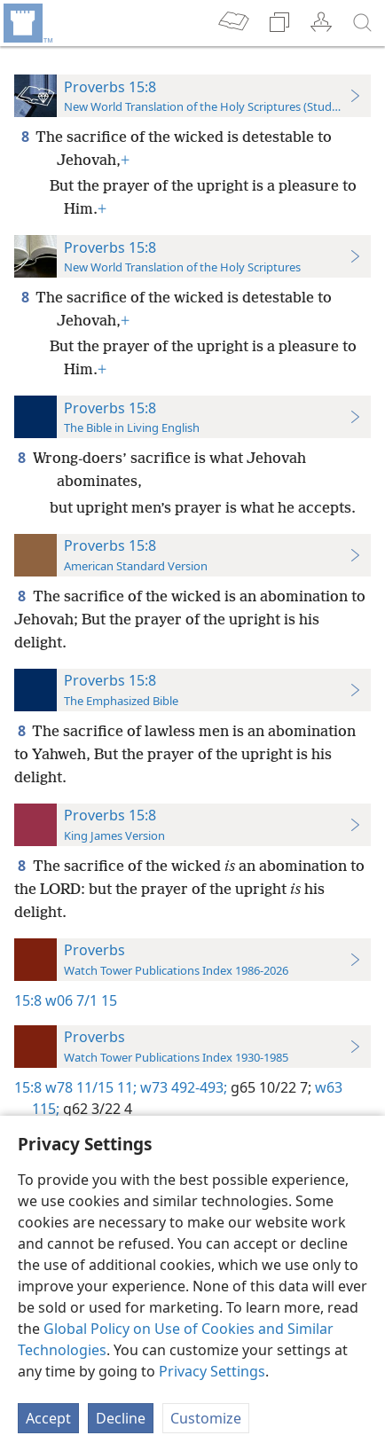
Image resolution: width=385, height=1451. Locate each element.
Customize (205, 1418)
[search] (363, 23)
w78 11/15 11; (91, 1087)
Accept (48, 1418)
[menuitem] (27, 23)
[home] (27, 23)
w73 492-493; (182, 1087)
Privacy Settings (212, 1371)
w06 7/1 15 (81, 1000)
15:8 (28, 1000)
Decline (120, 1418)
